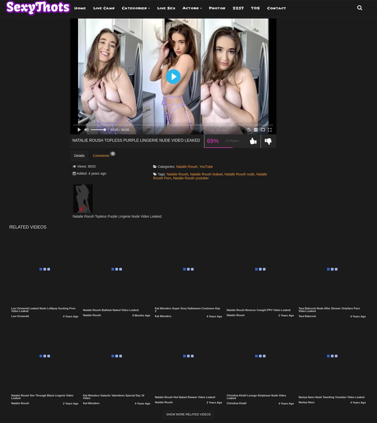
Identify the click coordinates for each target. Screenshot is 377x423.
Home (80, 8)
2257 (238, 8)
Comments (104, 154)
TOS (255, 8)
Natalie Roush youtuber (191, 178)
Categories (134, 8)
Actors (191, 8)
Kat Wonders (163, 316)
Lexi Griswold (20, 316)
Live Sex (166, 8)
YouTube (206, 167)
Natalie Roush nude (240, 174)
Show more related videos (188, 414)
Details (79, 156)
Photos (217, 8)
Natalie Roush (187, 167)
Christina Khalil (237, 403)
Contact (276, 8)
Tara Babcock (307, 316)
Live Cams (104, 8)
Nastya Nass (306, 402)
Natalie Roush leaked (206, 174)
